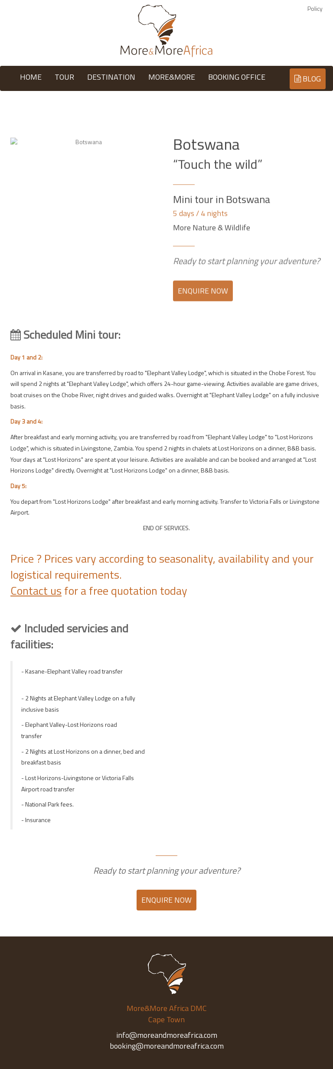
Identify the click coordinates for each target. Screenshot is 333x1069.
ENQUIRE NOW (203, 296)
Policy (315, 8)
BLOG (307, 78)
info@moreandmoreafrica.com (166, 1035)
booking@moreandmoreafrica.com (167, 1046)
